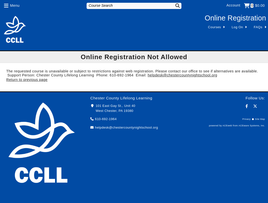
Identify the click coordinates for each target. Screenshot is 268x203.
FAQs (258, 27)
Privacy (246, 119)
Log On (237, 27)
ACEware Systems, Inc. (251, 125)
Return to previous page (27, 80)
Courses (214, 27)
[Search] (174, 5)
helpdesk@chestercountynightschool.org (182, 75)
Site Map (260, 119)
